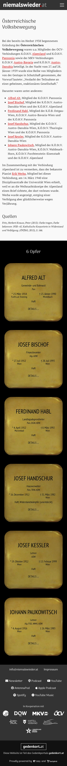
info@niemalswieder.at (23, 669)
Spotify (19, 695)
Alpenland (39, 54)
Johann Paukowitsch (21, 145)
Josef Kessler (15, 136)
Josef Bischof (16, 102)
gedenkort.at (56, 753)
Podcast (34, 681)
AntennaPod (20, 688)
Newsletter (14, 681)
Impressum (51, 669)
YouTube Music (43, 695)
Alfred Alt (14, 98)
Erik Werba (19, 174)
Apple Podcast (45, 688)
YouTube (54, 681)
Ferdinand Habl (18, 111)
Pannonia (8, 58)
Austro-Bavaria (23, 62)
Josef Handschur (18, 124)
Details (34, 309)
